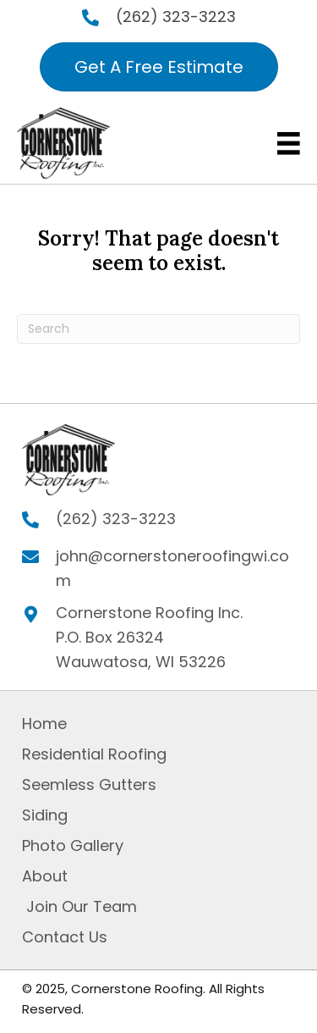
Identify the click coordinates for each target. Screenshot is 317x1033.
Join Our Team (79, 906)
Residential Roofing (94, 754)
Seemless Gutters (89, 784)
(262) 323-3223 (176, 16)
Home (44, 723)
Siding (45, 815)
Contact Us (64, 936)
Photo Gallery (72, 845)
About (45, 876)
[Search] (158, 329)
